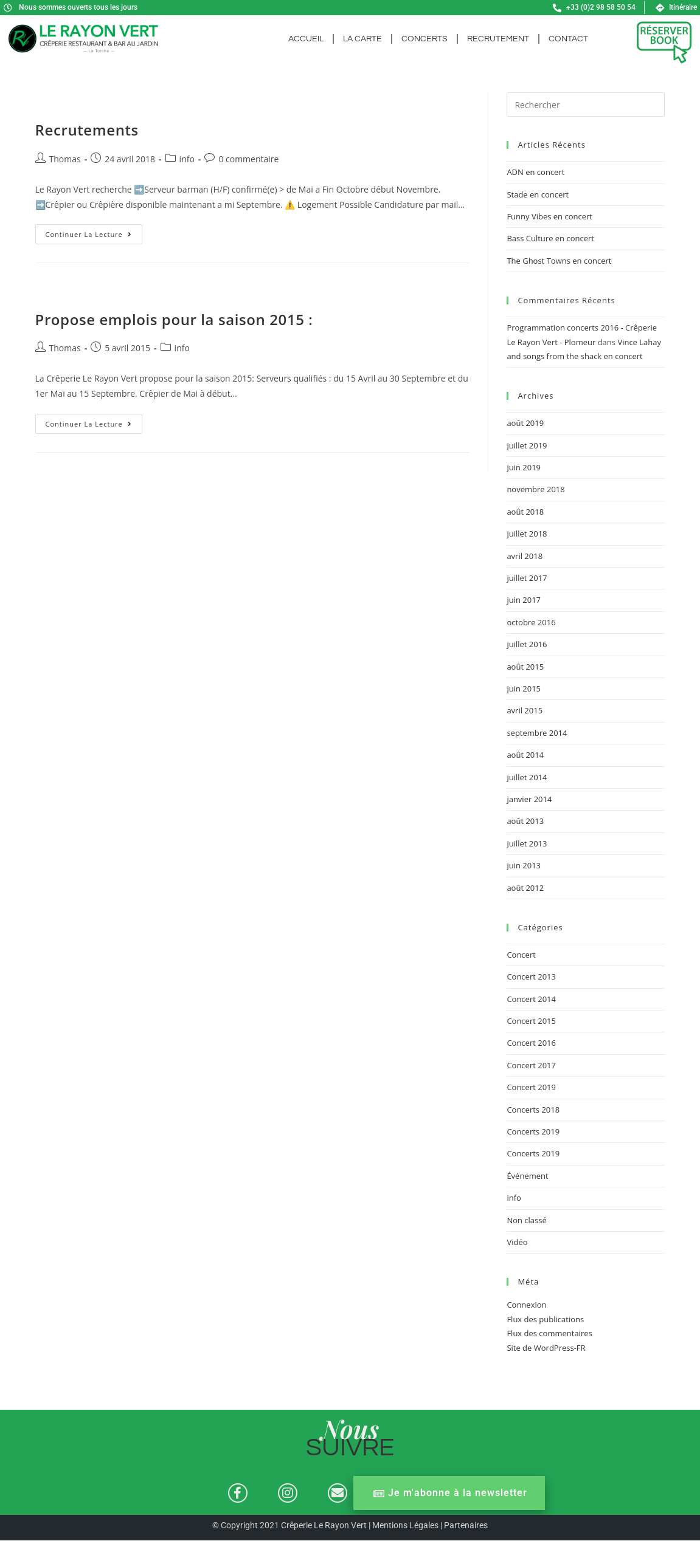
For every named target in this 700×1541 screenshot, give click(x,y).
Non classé (526, 1220)
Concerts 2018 (533, 1109)
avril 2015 (524, 710)
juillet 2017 (527, 577)
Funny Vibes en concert (549, 216)
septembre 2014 (537, 732)
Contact (568, 39)
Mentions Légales (405, 1526)
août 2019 (525, 422)
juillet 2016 (527, 644)
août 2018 (525, 511)
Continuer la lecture (94, 231)
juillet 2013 (527, 843)
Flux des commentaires (549, 1333)
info (187, 159)
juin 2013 (524, 865)
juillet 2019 (527, 445)
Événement (527, 1175)
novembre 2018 (535, 489)
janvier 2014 (529, 799)
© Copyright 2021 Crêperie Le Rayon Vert (290, 1526)
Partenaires (466, 1526)
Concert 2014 (531, 999)
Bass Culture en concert (550, 238)
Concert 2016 (531, 1042)
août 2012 (525, 887)
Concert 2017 (531, 1065)
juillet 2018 (527, 533)
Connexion (526, 1304)
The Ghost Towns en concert (559, 260)
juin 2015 (524, 688)
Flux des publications (545, 1319)
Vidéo (517, 1242)
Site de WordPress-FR (546, 1347)
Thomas (65, 159)
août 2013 (525, 820)
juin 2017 (524, 599)
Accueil (306, 39)
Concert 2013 (531, 976)
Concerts (424, 39)
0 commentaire (248, 159)
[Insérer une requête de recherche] (586, 104)
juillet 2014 (527, 777)
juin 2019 (524, 467)
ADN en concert (535, 171)
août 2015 (525, 666)
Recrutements (87, 130)
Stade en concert (538, 194)
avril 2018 (524, 556)
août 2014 (525, 754)
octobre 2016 (531, 622)
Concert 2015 (531, 1020)
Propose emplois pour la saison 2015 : (174, 319)
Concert (521, 954)
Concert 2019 (531, 1087)
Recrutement (498, 39)
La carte (362, 39)
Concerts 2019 (533, 1131)
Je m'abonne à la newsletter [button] (450, 1493)
